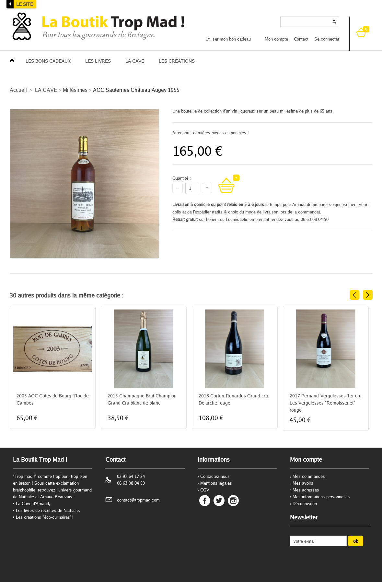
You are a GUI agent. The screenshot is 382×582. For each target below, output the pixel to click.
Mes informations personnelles (321, 496)
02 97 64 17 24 (131, 476)
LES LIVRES (98, 61)
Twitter (219, 500)
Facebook (204, 500)
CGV (204, 489)
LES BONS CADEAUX (48, 61)
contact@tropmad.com (138, 500)
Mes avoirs (303, 483)
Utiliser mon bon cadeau (228, 39)
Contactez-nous (215, 476)
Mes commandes (309, 476)
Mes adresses (306, 489)
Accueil (18, 90)
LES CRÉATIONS (177, 61)
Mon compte (276, 39)
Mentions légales (216, 483)
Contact (301, 39)
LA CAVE (134, 61)
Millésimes (75, 90)
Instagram (233, 500)
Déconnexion (305, 503)
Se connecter (326, 39)
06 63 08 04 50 (131, 483)
